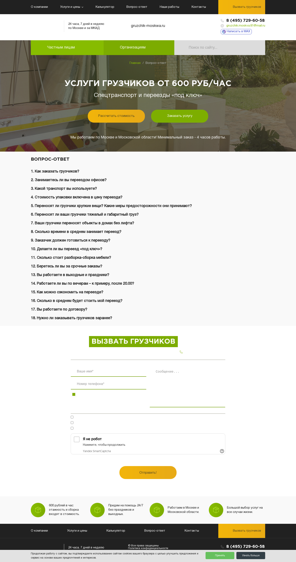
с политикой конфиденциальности (127, 428)
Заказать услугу (179, 116)
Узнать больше (251, 555)
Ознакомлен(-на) (114, 428)
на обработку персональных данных (125, 423)
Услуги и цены (71, 7)
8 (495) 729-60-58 (245, 20)
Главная (135, 63)
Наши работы (169, 7)
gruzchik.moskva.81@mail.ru (245, 25)
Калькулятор (105, 7)
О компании (39, 7)
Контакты (199, 7)
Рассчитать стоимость (116, 116)
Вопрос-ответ (136, 7)
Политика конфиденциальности (148, 548)
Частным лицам (61, 47)
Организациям (133, 47)
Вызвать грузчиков (247, 7)
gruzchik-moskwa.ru (148, 26)
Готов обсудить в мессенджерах (101, 417)
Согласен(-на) (114, 423)
